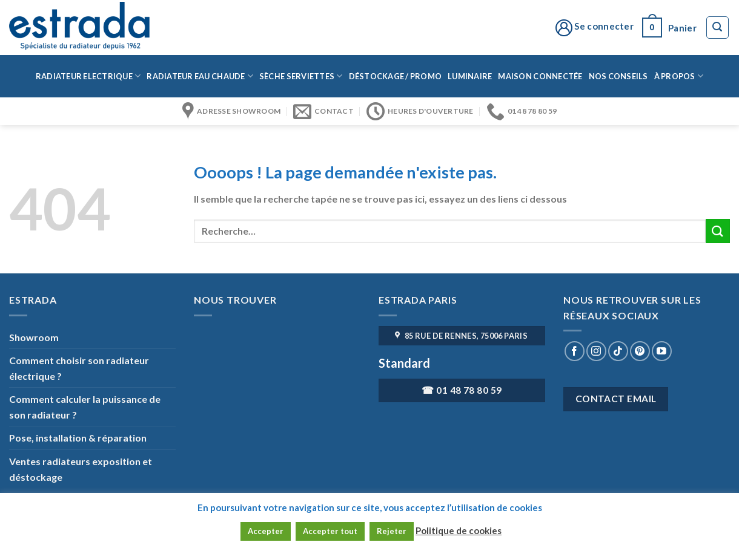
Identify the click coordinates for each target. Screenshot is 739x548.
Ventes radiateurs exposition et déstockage (80, 469)
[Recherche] (717, 27)
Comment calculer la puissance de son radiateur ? (85, 406)
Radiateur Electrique (88, 76)
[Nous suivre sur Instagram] (596, 351)
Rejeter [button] (391, 531)
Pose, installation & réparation (78, 437)
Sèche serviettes (301, 76)
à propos (679, 76)
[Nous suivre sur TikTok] (618, 351)
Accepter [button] (265, 531)
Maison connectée (540, 76)
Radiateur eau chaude (200, 76)
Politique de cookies (459, 530)
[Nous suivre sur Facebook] (575, 351)
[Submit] (718, 231)
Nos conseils (618, 76)
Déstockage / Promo (395, 76)
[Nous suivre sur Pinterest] (640, 351)
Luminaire (470, 76)
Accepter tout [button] (330, 531)
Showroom (34, 337)
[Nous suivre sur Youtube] (662, 351)
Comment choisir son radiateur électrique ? (79, 368)
